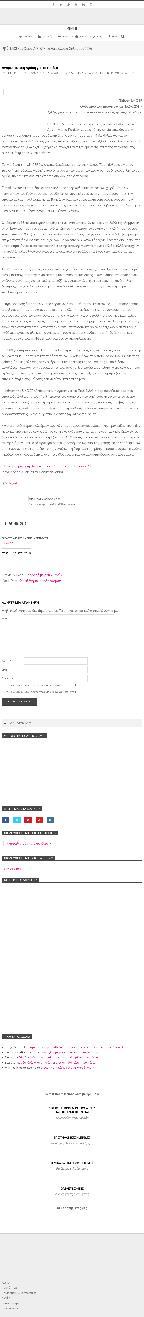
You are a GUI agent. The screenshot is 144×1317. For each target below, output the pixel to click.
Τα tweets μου (11, 868)
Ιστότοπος (8, 678)
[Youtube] (16, 524)
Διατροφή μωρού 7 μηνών (43, 575)
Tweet (8, 543)
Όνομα (6, 661)
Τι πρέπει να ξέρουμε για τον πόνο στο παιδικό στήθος (67, 1052)
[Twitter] (11, 524)
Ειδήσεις (104, 73)
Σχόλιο (5, 618)
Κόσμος (115, 73)
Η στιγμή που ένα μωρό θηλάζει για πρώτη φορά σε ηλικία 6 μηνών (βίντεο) (73, 1047)
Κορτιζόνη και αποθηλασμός (40, 580)
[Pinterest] (21, 524)
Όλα (71, 73)
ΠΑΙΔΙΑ (79, 73)
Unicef (11, 483)
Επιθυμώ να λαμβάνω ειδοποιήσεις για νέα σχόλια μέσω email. (40, 685)
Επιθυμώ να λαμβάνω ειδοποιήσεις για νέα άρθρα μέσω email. (40, 692)
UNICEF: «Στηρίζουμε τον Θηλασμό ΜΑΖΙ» (67, 1067)
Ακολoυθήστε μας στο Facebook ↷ (29, 833)
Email (5, 669)
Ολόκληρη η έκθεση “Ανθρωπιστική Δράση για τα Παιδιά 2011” (47, 466)
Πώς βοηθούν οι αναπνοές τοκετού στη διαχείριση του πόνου (58, 1057)
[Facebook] (5, 524)
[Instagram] (26, 524)
